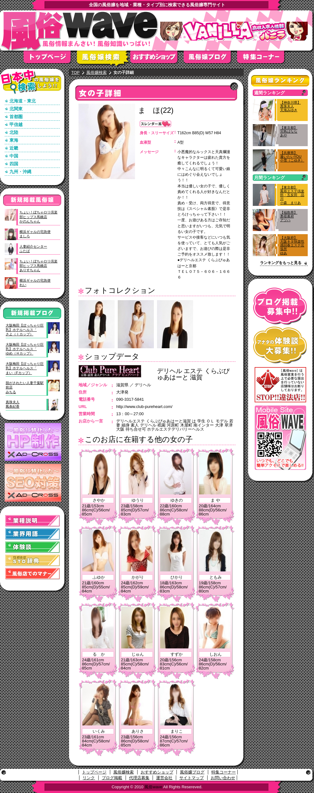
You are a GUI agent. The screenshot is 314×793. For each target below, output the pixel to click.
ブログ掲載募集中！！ (280, 306)
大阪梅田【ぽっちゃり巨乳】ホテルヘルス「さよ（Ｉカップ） (25, 329)
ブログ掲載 (112, 777)
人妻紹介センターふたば (33, 249)
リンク (89, 777)
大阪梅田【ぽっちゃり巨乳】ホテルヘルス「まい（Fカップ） (25, 368)
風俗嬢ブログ (210, 59)
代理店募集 (139, 777)
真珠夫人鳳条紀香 (12, 404)
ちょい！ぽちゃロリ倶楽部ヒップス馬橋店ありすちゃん (38, 265)
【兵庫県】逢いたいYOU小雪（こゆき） (292, 156)
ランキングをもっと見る (280, 263)
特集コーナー (223, 772)
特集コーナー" (263, 59)
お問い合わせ (223, 777)
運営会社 (164, 777)
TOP (75, 72)
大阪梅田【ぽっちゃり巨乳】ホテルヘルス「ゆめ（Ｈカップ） (25, 349)
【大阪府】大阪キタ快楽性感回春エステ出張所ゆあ (292, 245)
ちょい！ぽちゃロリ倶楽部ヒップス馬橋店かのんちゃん (38, 216)
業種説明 (32, 521)
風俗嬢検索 (103, 59)
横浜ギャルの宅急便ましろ (35, 234)
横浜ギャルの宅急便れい (35, 282)
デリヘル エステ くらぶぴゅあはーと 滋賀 (193, 374)
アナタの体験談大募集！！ (280, 345)
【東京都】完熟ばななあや (288, 131)
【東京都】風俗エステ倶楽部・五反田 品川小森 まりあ (292, 195)
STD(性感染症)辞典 (32, 560)
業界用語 (32, 534)
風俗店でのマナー (32, 574)
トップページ (50, 59)
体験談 (32, 547)
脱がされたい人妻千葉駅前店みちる (25, 387)
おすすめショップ (157, 59)
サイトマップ (191, 777)
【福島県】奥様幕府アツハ (288, 216)
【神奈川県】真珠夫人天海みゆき (290, 106)
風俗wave (153, 787)
